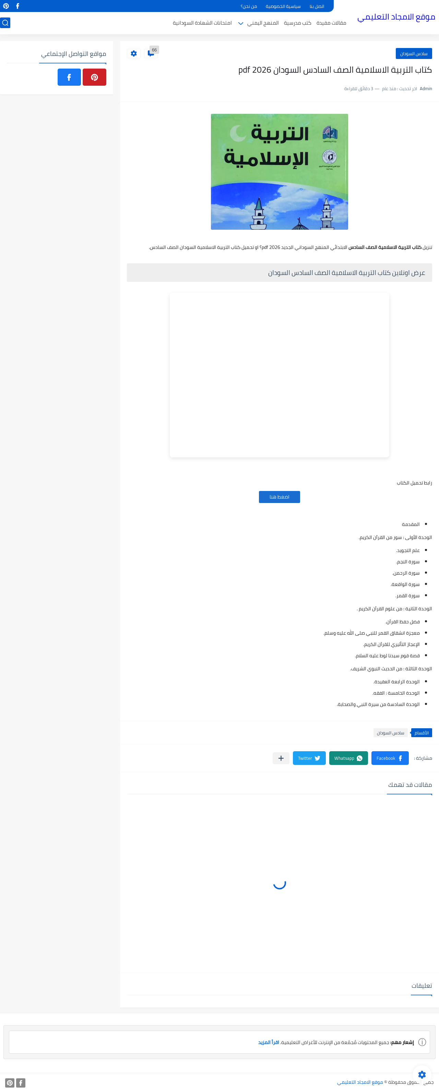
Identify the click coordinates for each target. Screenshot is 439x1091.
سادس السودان (414, 53)
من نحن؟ (249, 6)
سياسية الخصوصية (283, 6)
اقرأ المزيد (268, 1042)
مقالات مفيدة (331, 23)
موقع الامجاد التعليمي (396, 16)
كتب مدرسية (297, 23)
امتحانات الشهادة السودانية (202, 23)
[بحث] (5, 22)
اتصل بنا (317, 6)
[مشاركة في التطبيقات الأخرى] (281, 758)
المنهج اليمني (263, 23)
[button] (390, 758)
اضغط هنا (279, 496)
